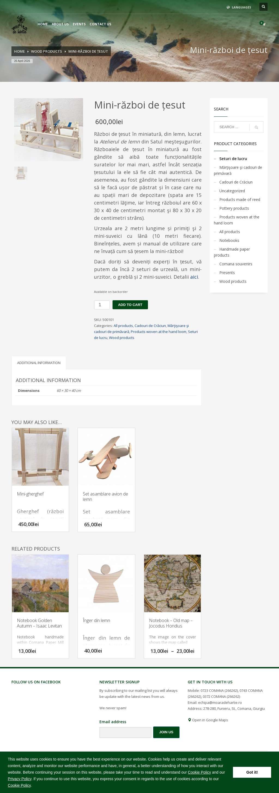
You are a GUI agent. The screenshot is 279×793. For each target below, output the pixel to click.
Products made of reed (239, 199)
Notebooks (229, 240)
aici (194, 277)
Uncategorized (232, 190)
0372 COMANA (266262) (221, 696)
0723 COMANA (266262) (219, 690)
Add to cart (130, 305)
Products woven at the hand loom (158, 331)
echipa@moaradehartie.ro (220, 702)
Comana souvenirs (235, 263)
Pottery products (234, 208)
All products (123, 325)
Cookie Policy (199, 772)
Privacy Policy (19, 779)
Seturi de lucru (233, 158)
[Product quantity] (102, 305)
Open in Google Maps (208, 719)
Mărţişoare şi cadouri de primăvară (238, 170)
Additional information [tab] (38, 362)
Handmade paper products (232, 252)
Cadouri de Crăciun (150, 325)
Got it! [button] (252, 772)
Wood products (121, 337)
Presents (227, 272)
